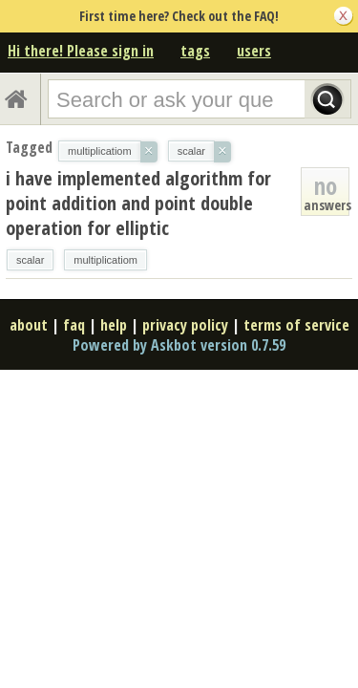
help (113, 324)
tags (195, 50)
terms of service (296, 324)
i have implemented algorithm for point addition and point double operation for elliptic (138, 203)
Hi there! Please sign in (81, 50)
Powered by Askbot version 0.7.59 (179, 344)
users (254, 50)
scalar (30, 260)
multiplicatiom (105, 260)
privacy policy (185, 324)
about (29, 324)
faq (74, 324)
